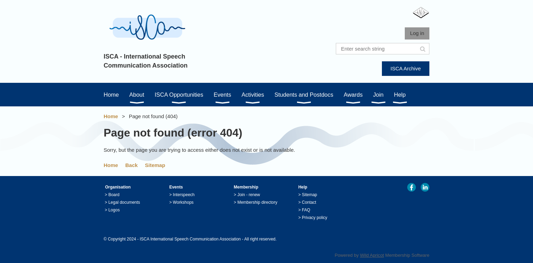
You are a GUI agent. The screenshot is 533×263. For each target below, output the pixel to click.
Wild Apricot (372, 255)
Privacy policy (314, 217)
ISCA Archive (406, 68)
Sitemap (155, 165)
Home (111, 116)
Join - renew (248, 194)
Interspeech (184, 194)
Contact (309, 202)
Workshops (183, 202)
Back (131, 165)
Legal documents (124, 202)
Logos (114, 210)
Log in (417, 33)
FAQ (306, 210)
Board (114, 194)
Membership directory (257, 202)
